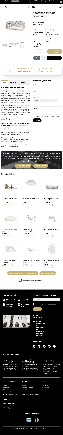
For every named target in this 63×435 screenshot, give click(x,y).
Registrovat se (7, 387)
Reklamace (25, 392)
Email (34, 91)
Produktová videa (8, 406)
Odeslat (37, 120)
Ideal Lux (47, 41)
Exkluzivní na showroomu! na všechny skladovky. (29, 1)
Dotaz (35, 108)
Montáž (24, 390)
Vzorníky (24, 385)
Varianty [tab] (22, 82)
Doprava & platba (27, 387)
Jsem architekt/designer (10, 394)
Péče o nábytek (7, 408)
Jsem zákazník (7, 392)
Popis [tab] (4, 82)
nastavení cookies (45, 428)
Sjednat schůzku (40, 166)
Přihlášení (5, 385)
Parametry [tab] (13, 82)
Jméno (35, 84)
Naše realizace (46, 390)
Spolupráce (45, 387)
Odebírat (37, 309)
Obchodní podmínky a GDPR (30, 394)
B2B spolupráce (7, 390)
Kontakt (44, 392)
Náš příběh (45, 385)
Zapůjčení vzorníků (23, 166)
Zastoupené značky (8, 404)
